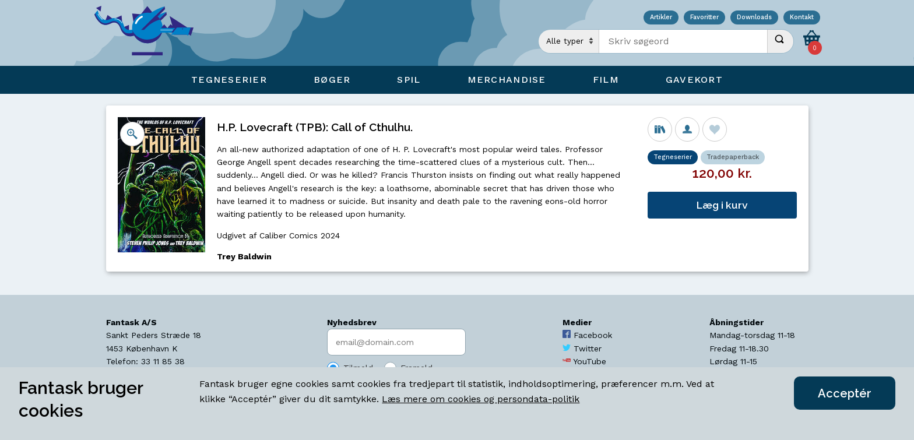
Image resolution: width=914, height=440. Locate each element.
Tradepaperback (732, 157)
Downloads (754, 18)
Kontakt (802, 18)
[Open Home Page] (149, 33)
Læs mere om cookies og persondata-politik (480, 398)
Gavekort (694, 79)
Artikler (661, 18)
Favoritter (704, 18)
